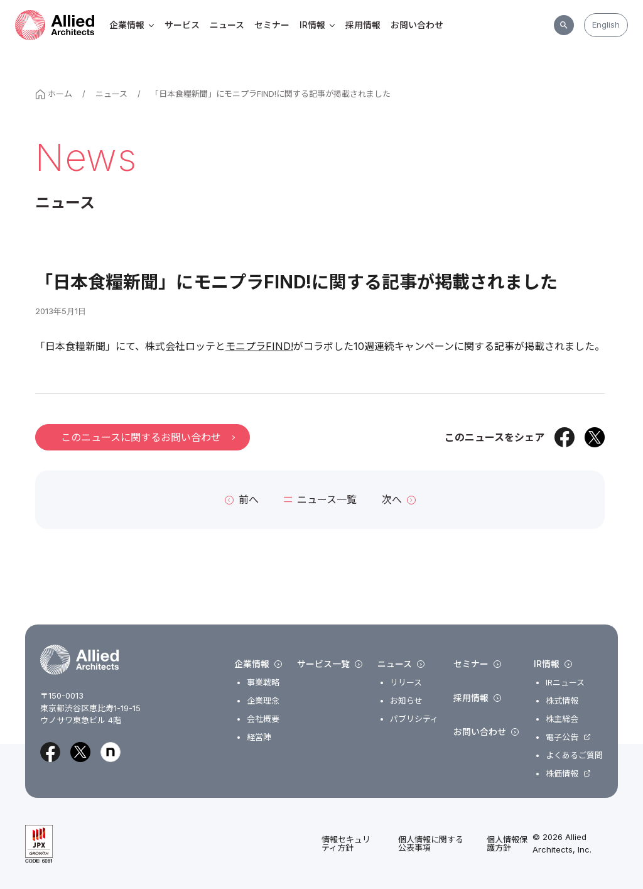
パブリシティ (414, 719)
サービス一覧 (329, 664)
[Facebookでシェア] (564, 437)
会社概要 (263, 719)
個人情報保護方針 (507, 844)
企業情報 (131, 24)
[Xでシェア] (595, 437)
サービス (182, 24)
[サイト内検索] (564, 25)
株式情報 (562, 701)
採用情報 (363, 24)
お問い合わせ (417, 24)
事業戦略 (263, 683)
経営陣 (259, 737)
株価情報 (562, 774)
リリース (406, 683)
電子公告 (562, 737)
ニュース (227, 24)
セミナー (271, 24)
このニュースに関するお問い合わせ (147, 437)
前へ (242, 499)
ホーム (53, 94)
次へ (399, 499)
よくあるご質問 (574, 755)
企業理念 (263, 701)
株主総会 (562, 719)
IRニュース (565, 683)
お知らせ (406, 701)
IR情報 (317, 24)
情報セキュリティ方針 (346, 844)
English (606, 24)
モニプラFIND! (259, 346)
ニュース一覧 (320, 499)
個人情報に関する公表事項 (430, 844)
